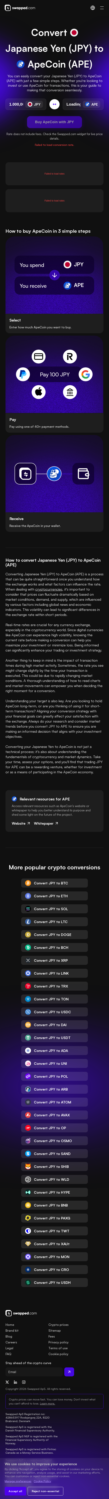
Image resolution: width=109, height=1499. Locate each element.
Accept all (15, 1491)
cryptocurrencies (48, 589)
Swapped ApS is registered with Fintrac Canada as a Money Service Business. (31, 1450)
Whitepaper (46, 823)
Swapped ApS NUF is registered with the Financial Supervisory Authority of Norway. (31, 1440)
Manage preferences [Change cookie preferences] (18, 1481)
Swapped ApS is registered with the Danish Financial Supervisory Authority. (30, 1428)
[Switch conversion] (54, 104)
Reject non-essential (45, 1491)
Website (21, 823)
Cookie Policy (42, 1481)
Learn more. (47, 1403)
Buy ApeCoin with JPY (54, 122)
